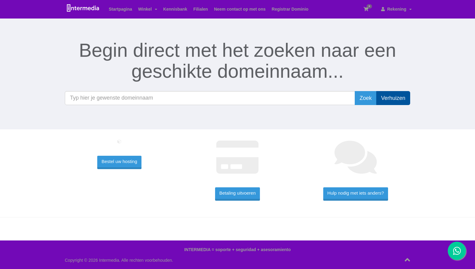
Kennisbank (175, 9)
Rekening (396, 9)
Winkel (147, 9)
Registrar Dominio (290, 9)
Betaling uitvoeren (237, 193)
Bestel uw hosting (119, 161)
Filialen (200, 9)
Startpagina (120, 9)
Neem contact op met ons (239, 9)
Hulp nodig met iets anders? (355, 193)
